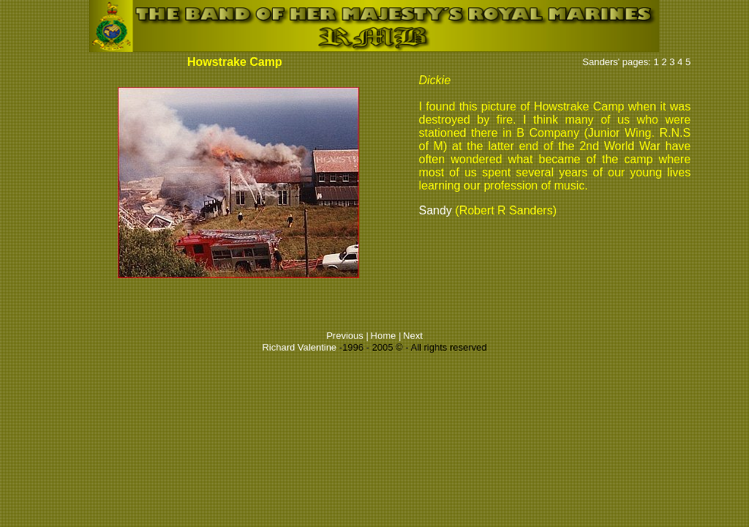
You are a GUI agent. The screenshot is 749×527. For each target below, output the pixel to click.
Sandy (434, 210)
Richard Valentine (299, 347)
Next (413, 335)
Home (385, 335)
